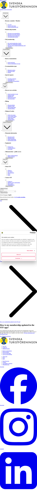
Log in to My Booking (7, 354)
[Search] (15, 191)
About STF (5, 356)
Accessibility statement (7, 363)
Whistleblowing (6, 364)
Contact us (5, 347)
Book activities (6, 352)
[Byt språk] (0, 190)
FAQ (1, 261)
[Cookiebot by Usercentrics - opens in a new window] (30, 233)
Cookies (4, 362)
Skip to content (3, 0)
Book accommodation (7, 350)
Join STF (4, 346)
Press (4, 357)
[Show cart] (3, 190)
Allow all (19, 254)
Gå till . (19, 197)
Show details (30, 250)
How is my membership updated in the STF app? (10, 321)
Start (1, 200)
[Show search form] (1, 190)
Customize (18, 258)
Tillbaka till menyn (4, 188)
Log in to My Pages (7, 353)
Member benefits (6, 348)
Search (1, 191)
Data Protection (6, 361)
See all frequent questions (5, 336)
